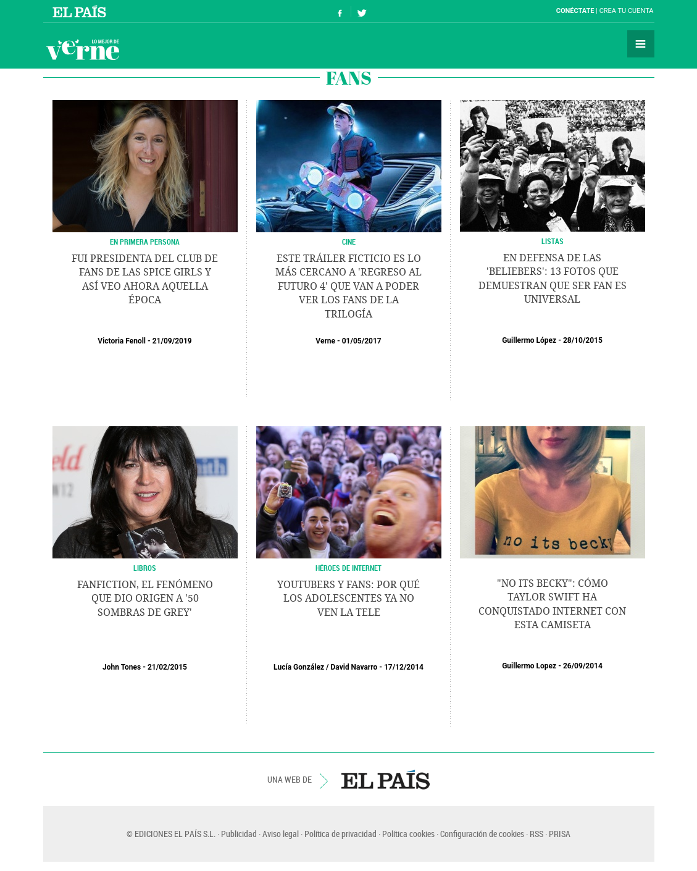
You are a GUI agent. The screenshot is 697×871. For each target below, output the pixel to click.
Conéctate (575, 11)
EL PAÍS (385, 779)
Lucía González (298, 667)
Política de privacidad (340, 833)
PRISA (559, 833)
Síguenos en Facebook (340, 11)
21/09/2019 (172, 341)
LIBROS (144, 568)
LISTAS (552, 241)
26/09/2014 (583, 666)
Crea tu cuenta (626, 11)
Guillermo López (529, 340)
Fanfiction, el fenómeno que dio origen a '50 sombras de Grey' (145, 598)
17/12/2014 (404, 667)
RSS (536, 833)
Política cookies (408, 833)
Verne (82, 49)
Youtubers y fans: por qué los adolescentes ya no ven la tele (348, 598)
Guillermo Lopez (529, 666)
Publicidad (239, 833)
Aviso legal (280, 833)
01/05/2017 (362, 341)
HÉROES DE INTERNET (348, 568)
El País (81, 11)
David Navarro (354, 667)
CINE (349, 241)
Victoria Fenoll (122, 341)
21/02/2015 (167, 667)
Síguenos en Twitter (361, 11)
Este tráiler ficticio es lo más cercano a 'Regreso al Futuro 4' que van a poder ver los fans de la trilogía (348, 286)
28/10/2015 (583, 340)
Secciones (640, 43)
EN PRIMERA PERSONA (145, 241)
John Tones (121, 667)
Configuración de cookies (482, 833)
